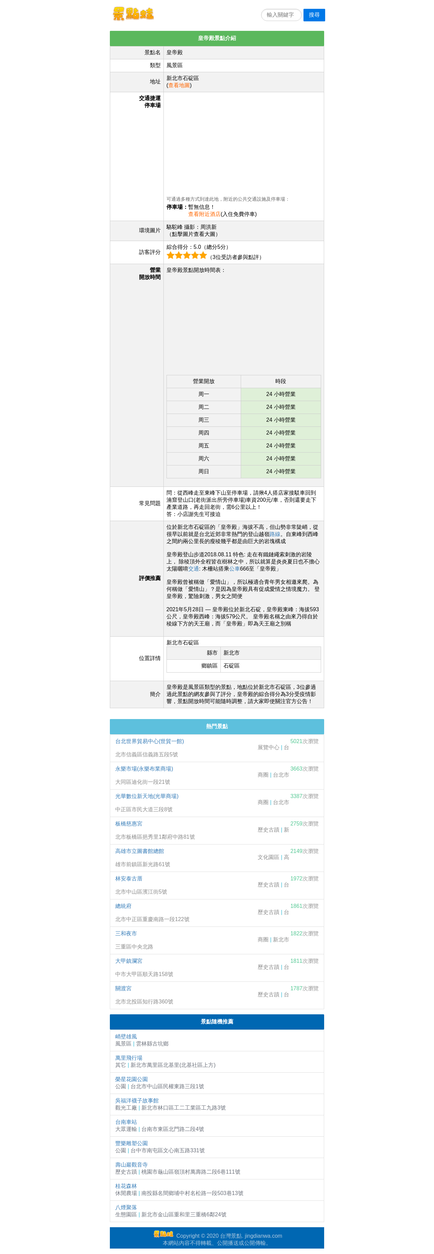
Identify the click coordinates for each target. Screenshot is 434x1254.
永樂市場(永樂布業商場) (144, 769)
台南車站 (126, 1122)
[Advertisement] (243, 142)
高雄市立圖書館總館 (139, 851)
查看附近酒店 (204, 214)
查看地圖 (179, 85)
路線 (275, 534)
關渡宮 (123, 988)
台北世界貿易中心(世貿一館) (149, 741)
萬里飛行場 (128, 1058)
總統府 (123, 906)
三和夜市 (126, 933)
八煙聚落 (126, 1207)
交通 (193, 569)
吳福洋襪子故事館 (137, 1100)
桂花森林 (126, 1186)
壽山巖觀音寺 (131, 1165)
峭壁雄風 (126, 1036)
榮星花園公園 (131, 1079)
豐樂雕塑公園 (131, 1143)
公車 (234, 569)
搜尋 (314, 15)
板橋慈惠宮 (128, 824)
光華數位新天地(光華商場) (147, 796)
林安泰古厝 (128, 878)
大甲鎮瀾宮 (128, 961)
